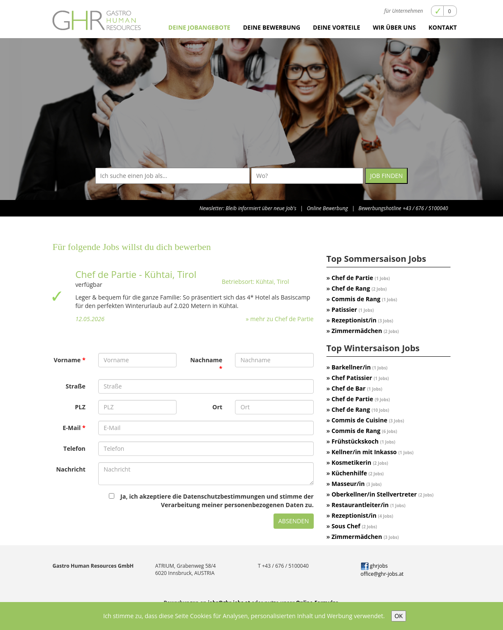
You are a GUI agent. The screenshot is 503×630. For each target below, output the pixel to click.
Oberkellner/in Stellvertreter (383, 494)
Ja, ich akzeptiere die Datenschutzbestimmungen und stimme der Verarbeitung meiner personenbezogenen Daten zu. (211, 500)
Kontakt (442, 27)
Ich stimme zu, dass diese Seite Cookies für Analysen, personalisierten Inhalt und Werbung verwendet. (244, 616)
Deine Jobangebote (199, 27)
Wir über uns (394, 27)
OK (399, 616)
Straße (76, 386)
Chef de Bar (357, 388)
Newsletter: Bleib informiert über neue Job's (247, 208)
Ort (218, 407)
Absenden (293, 521)
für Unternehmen (403, 10)
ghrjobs (374, 565)
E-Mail (72, 428)
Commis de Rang (364, 299)
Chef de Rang (359, 288)
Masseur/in (356, 484)
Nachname (206, 360)
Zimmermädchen (365, 331)
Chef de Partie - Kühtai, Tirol (135, 274)
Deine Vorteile (336, 27)
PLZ (80, 407)
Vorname (67, 360)
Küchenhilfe (358, 473)
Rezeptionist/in (362, 320)
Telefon (75, 448)
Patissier (353, 309)
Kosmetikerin (360, 462)
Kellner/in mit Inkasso (373, 452)
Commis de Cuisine (368, 420)
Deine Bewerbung (271, 27)
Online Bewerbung (327, 208)
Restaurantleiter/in (369, 505)
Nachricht (70, 469)
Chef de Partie (361, 278)
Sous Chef (354, 526)
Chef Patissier (360, 378)
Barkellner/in (359, 367)
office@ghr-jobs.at (382, 573)
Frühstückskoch (363, 441)
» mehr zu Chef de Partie (280, 319)
